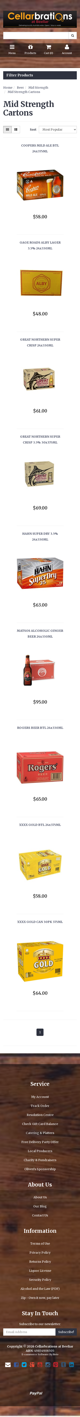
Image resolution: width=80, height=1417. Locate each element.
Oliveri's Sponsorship (40, 1169)
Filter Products (19, 75)
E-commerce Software (35, 1354)
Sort (33, 129)
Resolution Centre (40, 1115)
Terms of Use (40, 1243)
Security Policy (40, 1280)
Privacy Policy (40, 1253)
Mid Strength (38, 88)
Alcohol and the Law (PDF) (40, 1289)
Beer (20, 88)
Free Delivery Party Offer (40, 1142)
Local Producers (40, 1151)
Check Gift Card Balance (40, 1124)
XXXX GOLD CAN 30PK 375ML (40, 922)
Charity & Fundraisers (40, 1160)
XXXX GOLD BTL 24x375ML (40, 825)
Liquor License (40, 1271)
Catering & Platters (40, 1133)
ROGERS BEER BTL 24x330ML (40, 728)
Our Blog (40, 1206)
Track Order (40, 1106)
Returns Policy (40, 1262)
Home (7, 88)
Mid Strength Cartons (24, 92)
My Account (40, 1097)
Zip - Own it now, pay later (40, 1298)
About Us (40, 1197)
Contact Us (40, 1215)
